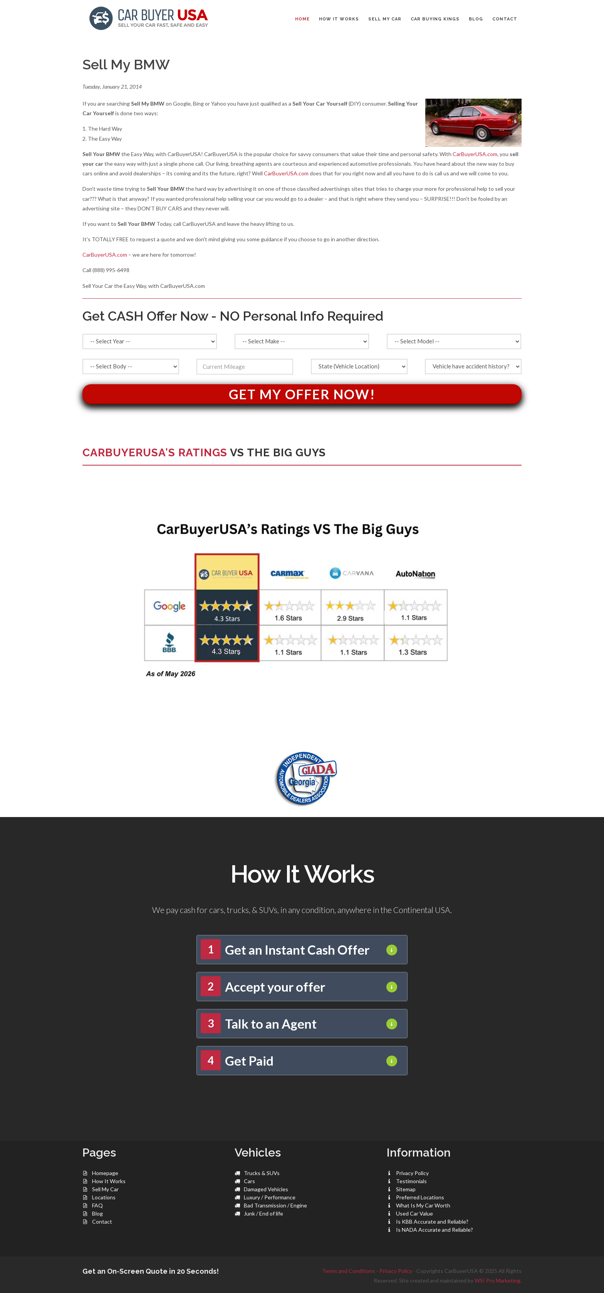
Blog (97, 1213)
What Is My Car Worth (423, 1205)
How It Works (109, 1181)
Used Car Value (414, 1213)
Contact (102, 1221)
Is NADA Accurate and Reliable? (434, 1229)
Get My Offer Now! (302, 394)
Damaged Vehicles (266, 1189)
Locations (104, 1197)
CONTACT (504, 19)
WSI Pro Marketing (497, 1280)
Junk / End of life (263, 1213)
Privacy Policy (412, 1173)
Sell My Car (105, 1189)
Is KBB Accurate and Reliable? (432, 1221)
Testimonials (411, 1181)
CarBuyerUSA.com (475, 154)
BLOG (476, 19)
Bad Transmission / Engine (275, 1205)
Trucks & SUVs (262, 1173)
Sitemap (406, 1189)
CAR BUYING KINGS (435, 19)
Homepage (105, 1173)
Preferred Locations (420, 1197)
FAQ (97, 1205)
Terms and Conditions (348, 1271)
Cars (249, 1181)
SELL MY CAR (384, 19)
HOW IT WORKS (339, 19)
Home (302, 19)
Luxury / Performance (269, 1197)
